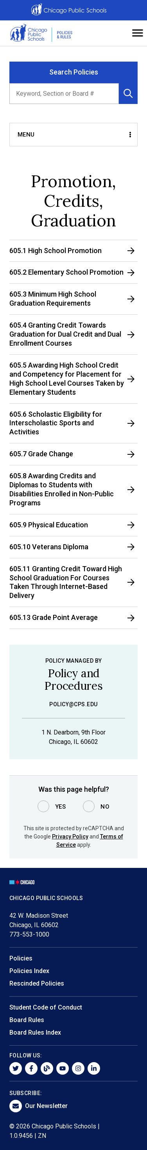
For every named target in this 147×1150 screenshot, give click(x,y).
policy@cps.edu (73, 704)
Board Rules (26, 1020)
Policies (20, 958)
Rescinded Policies (36, 983)
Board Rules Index (35, 1032)
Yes (60, 806)
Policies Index (29, 971)
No (104, 806)
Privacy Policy (70, 836)
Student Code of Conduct (45, 1007)
